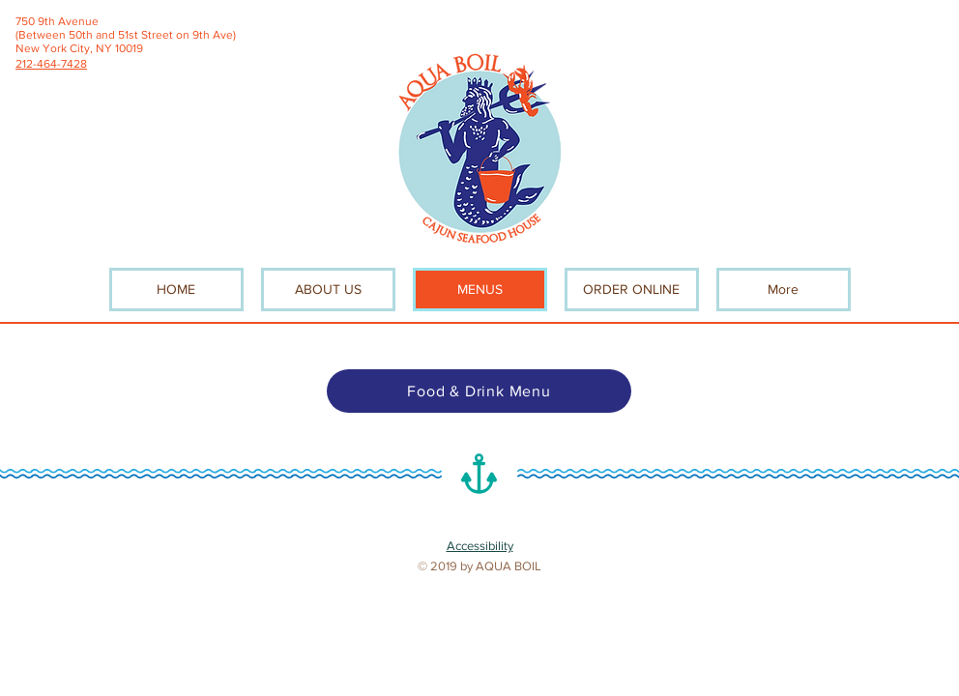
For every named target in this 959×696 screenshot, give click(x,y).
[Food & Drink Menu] (479, 391)
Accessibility (480, 545)
